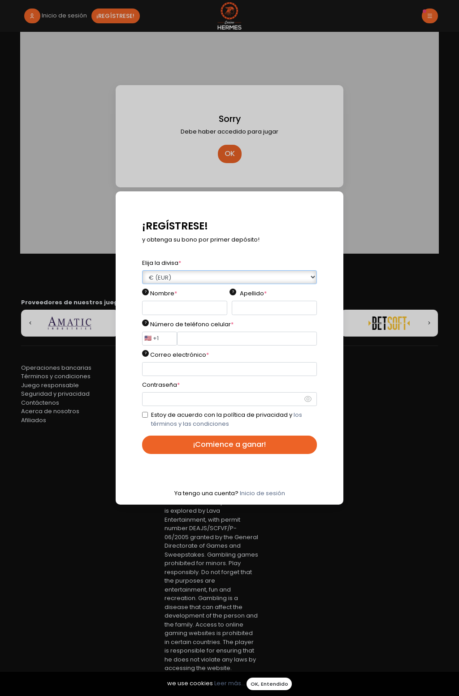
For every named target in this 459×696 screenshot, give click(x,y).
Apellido (253, 293)
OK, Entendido (269, 683)
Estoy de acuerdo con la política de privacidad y (226, 419)
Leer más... (229, 683)
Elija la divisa (161, 263)
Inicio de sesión (262, 493)
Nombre (163, 293)
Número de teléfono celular (192, 324)
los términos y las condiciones (226, 419)
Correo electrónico (179, 354)
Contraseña (161, 384)
